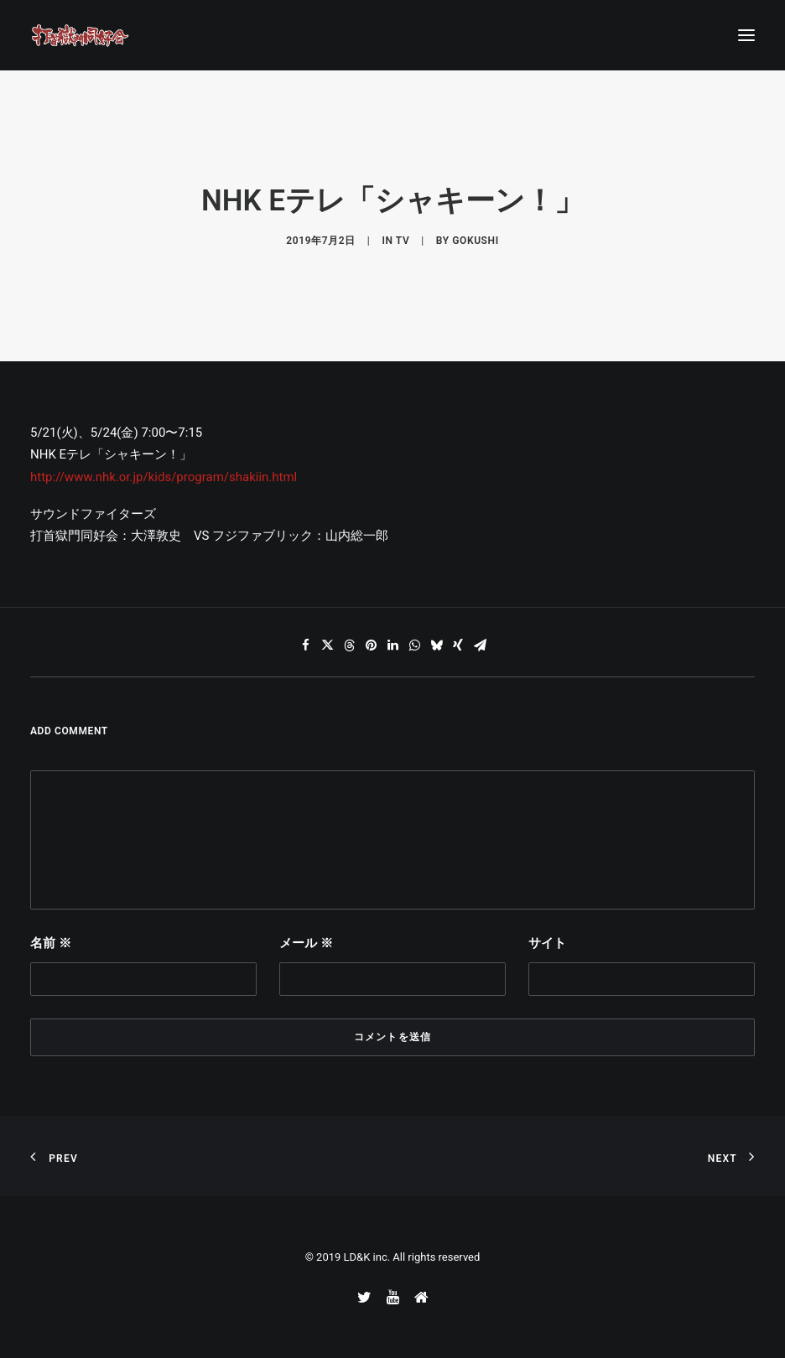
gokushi (475, 240)
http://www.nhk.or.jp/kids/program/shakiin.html (163, 477)
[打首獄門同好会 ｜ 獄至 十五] (80, 35)
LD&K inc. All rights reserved (412, 1257)
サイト (547, 943)
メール (306, 943)
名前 (50, 943)
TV (402, 240)
